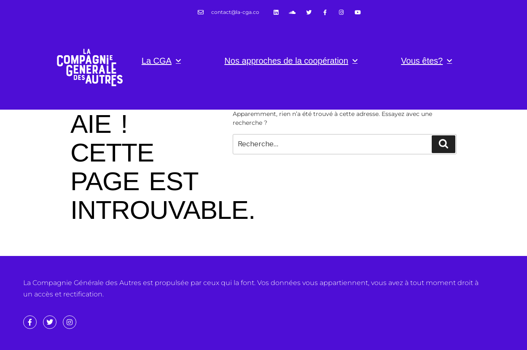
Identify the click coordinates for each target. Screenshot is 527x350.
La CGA (161, 61)
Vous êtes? (426, 61)
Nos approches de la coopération (291, 61)
